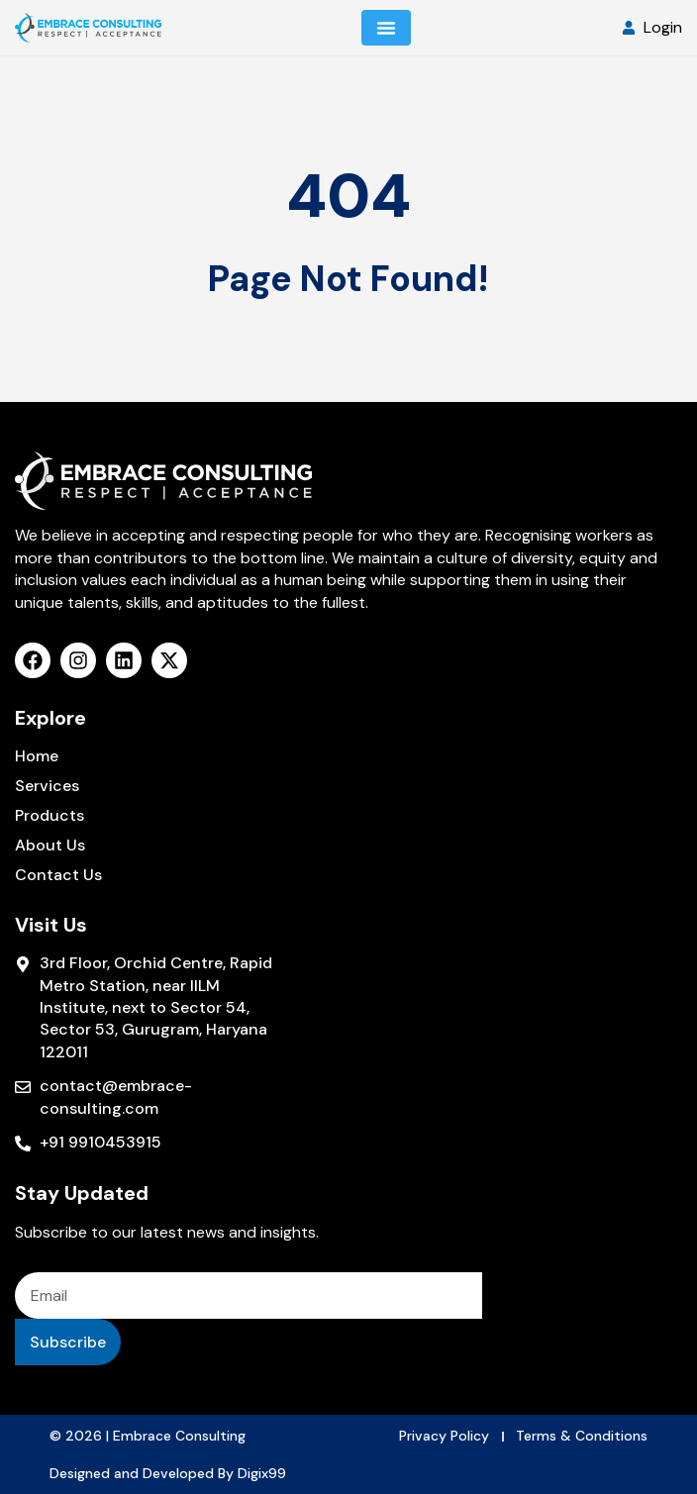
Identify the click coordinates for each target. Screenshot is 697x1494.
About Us (50, 845)
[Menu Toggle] (386, 28)
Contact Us (58, 875)
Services (47, 786)
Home (36, 756)
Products (49, 816)
